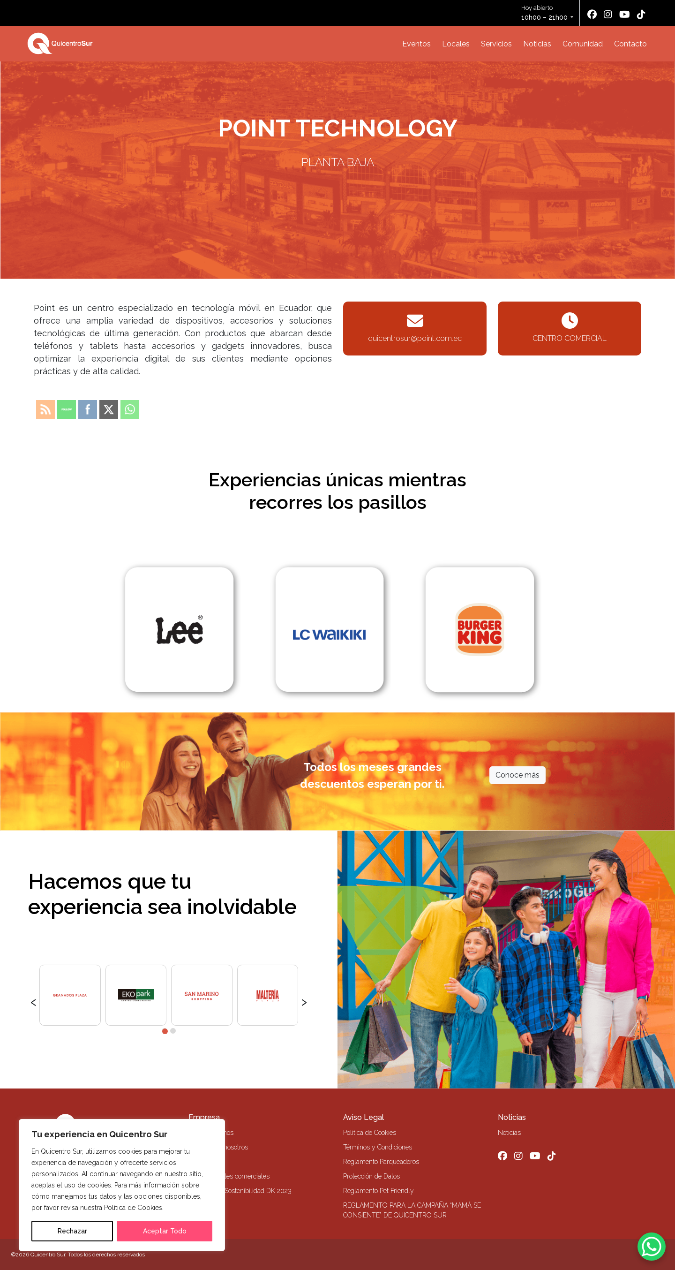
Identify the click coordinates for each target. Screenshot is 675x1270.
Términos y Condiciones (377, 1147)
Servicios (496, 43)
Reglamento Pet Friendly (378, 1190)
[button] (164, 1031)
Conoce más (517, 775)
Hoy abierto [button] (545, 13)
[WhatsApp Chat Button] (652, 1246)
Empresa (204, 1117)
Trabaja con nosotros (218, 1147)
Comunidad (582, 43)
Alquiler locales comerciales (229, 1176)
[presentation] (33, 1000)
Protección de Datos (371, 1176)
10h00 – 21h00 (544, 17)
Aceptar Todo (165, 1231)
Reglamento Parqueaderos (381, 1161)
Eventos (416, 43)
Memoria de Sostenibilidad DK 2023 (240, 1190)
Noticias (537, 43)
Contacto (630, 43)
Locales (456, 43)
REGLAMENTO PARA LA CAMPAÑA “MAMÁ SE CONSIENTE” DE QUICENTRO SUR (412, 1210)
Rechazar (72, 1231)
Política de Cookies (369, 1132)
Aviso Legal (363, 1117)
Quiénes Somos (210, 1132)
